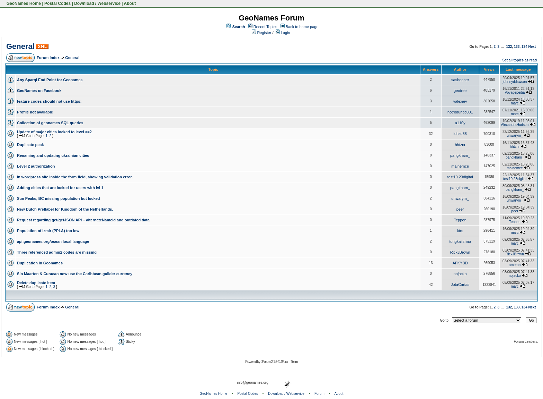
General (20, 46)
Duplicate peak (30, 145)
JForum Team (289, 362)
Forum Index (48, 58)
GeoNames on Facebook (39, 90)
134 (524, 47)
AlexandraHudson (515, 125)
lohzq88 (460, 133)
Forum (319, 394)
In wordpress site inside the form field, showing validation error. (75, 177)
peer (460, 209)
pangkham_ (460, 155)
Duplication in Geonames (40, 263)
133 (517, 47)
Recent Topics (265, 27)
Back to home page (302, 27)
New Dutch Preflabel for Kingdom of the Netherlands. (65, 209)
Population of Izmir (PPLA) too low (48, 231)
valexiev (460, 101)
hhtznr (460, 145)
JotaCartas (460, 284)
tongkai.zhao (460, 241)
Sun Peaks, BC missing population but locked (58, 198)
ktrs (460, 231)
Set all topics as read (519, 60)
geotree (460, 90)
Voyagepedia (515, 92)
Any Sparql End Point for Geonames (49, 80)
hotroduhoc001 (460, 112)
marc (514, 103)
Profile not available (35, 112)
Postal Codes (57, 3)
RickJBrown (460, 252)
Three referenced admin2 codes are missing (57, 252)
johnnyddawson (515, 82)
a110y (460, 123)
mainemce (460, 166)
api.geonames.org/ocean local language (53, 241)
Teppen (460, 220)
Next (532, 47)
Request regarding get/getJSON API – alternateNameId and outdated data (83, 220)
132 (509, 47)
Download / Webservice (97, 3)
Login (283, 33)
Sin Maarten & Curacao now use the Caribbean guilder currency (74, 274)
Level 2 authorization (36, 166)
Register (261, 33)
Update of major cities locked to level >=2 (54, 132)
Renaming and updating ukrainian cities (53, 155)
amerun (515, 265)
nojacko (460, 274)
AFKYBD (460, 263)
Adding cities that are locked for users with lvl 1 (60, 188)
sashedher (460, 80)
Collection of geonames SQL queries (50, 123)
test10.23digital (460, 177)
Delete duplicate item (36, 283)
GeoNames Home (23, 3)
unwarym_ (515, 135)
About (130, 3)
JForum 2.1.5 (269, 362)
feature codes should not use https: (49, 101)
